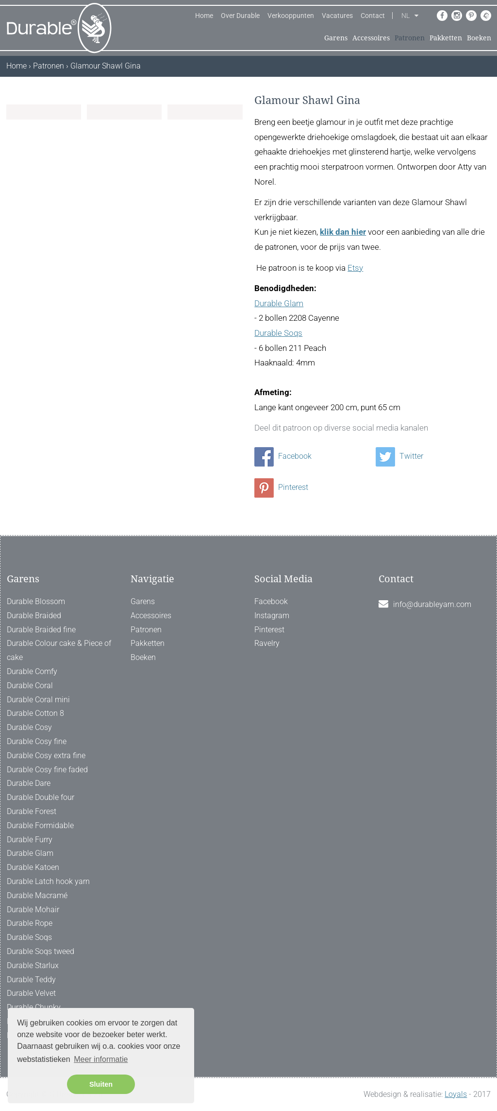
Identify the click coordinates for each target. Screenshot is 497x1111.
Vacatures (337, 15)
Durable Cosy (29, 727)
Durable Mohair (33, 909)
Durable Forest (31, 811)
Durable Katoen (33, 867)
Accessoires (371, 38)
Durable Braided (34, 615)
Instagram (271, 615)
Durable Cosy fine (36, 741)
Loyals (456, 1094)
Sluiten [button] (101, 1084)
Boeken (479, 38)
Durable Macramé (37, 895)
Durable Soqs (278, 333)
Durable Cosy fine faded (47, 769)
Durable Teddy (31, 979)
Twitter (399, 456)
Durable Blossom (36, 601)
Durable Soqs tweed (40, 951)
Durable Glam (278, 303)
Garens (336, 38)
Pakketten (446, 38)
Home (204, 15)
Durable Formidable (40, 825)
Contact (373, 15)
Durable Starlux (33, 965)
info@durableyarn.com (432, 604)
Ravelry (267, 643)
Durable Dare (28, 783)
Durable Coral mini (38, 699)
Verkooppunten (290, 15)
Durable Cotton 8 (35, 713)
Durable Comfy (32, 671)
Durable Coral (30, 685)
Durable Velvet (31, 993)
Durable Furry (29, 839)
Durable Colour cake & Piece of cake (59, 650)
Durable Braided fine (41, 629)
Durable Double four (40, 797)
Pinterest (281, 487)
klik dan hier (343, 232)
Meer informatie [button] (101, 1059)
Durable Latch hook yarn (48, 881)
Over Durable (240, 15)
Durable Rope (29, 923)
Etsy (355, 268)
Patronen (410, 38)
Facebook (283, 456)
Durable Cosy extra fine (46, 755)
